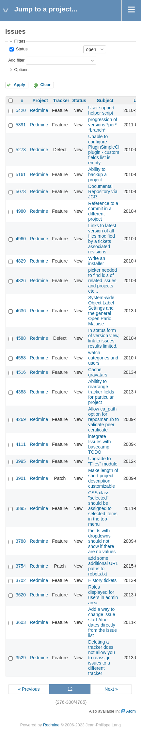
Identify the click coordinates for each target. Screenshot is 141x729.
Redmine (39, 110)
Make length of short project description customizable (103, 478)
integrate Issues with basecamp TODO (99, 444)
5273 (21, 149)
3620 (21, 594)
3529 (21, 657)
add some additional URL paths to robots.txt (103, 566)
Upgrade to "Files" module (102, 461)
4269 (21, 419)
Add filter (16, 60)
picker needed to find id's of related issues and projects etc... (102, 280)
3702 (21, 580)
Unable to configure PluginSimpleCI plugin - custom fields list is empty (103, 149)
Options (21, 69)
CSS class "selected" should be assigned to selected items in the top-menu (102, 508)
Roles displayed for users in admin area (103, 594)
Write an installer (96, 261)
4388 (21, 391)
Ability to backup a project (97, 174)
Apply (19, 84)
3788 (21, 541)
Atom (131, 711)
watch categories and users (103, 358)
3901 (21, 478)
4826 (21, 280)
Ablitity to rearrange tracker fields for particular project (101, 392)
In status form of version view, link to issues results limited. (103, 338)
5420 (21, 110)
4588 (21, 338)
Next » (111, 689)
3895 (21, 508)
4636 (21, 310)
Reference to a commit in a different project (103, 211)
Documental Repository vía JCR (102, 191)
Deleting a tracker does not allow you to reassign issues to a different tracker (101, 657)
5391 (21, 124)
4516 (21, 372)
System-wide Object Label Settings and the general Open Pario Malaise (101, 310)
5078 (21, 191)
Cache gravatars (97, 372)
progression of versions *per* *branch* (102, 125)
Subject (105, 100)
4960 (21, 238)
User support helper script (101, 110)
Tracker (61, 100)
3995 (21, 461)
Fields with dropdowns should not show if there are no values (102, 541)
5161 (21, 174)
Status (21, 49)
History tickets (102, 580)
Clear (45, 84)
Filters (19, 41)
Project (40, 100)
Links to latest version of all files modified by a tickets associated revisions (102, 238)
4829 (21, 261)
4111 (21, 444)
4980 (21, 211)
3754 (21, 566)
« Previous (28, 689)
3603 (21, 622)
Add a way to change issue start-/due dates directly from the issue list (102, 622)
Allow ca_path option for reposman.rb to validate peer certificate (103, 419)
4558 (21, 357)
